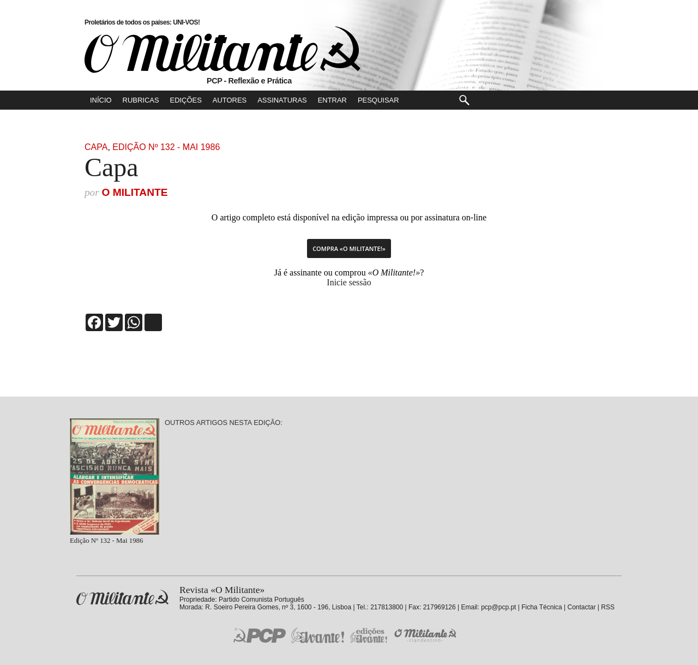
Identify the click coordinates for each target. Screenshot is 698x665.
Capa (96, 147)
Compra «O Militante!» (349, 248)
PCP (259, 635)
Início (101, 100)
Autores (229, 100)
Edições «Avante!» (369, 635)
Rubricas (141, 100)
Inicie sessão (349, 282)
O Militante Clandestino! (426, 635)
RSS (608, 607)
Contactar (581, 607)
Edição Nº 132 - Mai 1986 (166, 147)
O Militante (134, 192)
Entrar (332, 100)
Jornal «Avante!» (317, 635)
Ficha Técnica (541, 607)
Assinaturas (281, 100)
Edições (186, 100)
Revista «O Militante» (122, 598)
